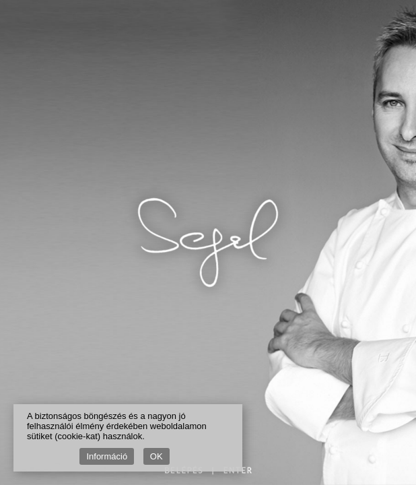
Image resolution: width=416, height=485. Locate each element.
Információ (106, 456)
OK (156, 456)
